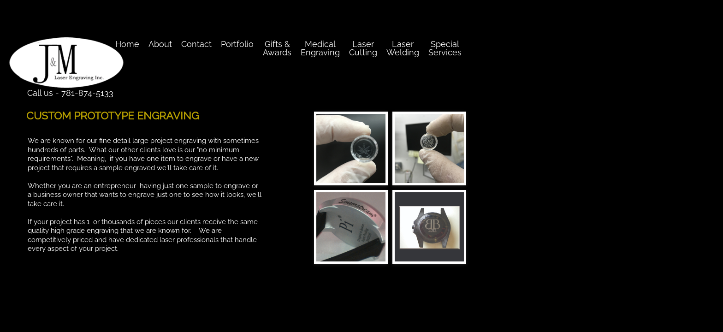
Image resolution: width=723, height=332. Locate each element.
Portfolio (237, 44)
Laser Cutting (363, 48)
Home (127, 44)
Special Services (445, 48)
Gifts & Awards (277, 48)
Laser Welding (402, 48)
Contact (196, 44)
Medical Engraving (320, 48)
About (160, 44)
